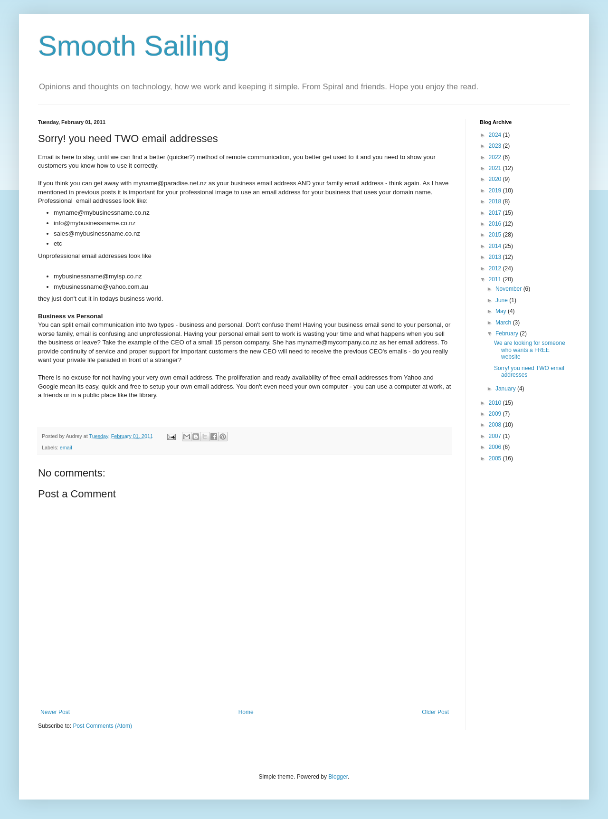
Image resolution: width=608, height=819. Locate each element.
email (66, 447)
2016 (496, 223)
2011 (496, 279)
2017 (496, 213)
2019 (496, 190)
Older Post (435, 712)
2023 (496, 146)
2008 (496, 424)
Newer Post (55, 712)
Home (246, 712)
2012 (496, 268)
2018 (496, 201)
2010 (496, 403)
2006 (496, 447)
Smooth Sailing (134, 46)
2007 (496, 436)
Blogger (338, 776)
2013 (496, 257)
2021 (496, 168)
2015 (496, 234)
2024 (496, 135)
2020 (496, 179)
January (506, 388)
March (504, 322)
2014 (496, 246)
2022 (496, 157)
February (507, 333)
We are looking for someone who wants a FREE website (529, 350)
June (502, 300)
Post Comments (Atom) (102, 726)
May (501, 311)
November (509, 289)
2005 (496, 458)
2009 (496, 413)
